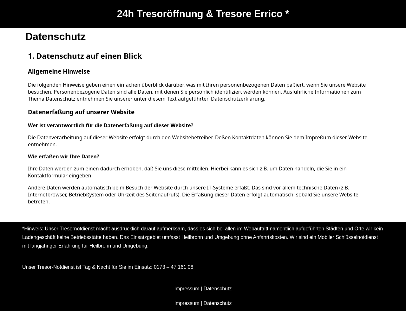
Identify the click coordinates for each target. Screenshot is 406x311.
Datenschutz (218, 288)
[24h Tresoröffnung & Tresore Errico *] (203, 14)
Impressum (186, 288)
